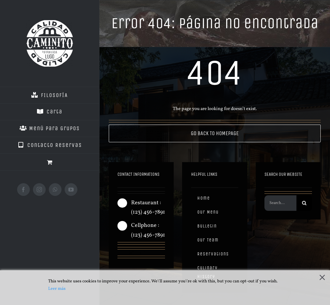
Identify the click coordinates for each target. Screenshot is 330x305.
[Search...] (280, 204)
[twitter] (142, 253)
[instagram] (131, 253)
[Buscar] (304, 204)
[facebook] (119, 253)
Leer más (57, 289)
